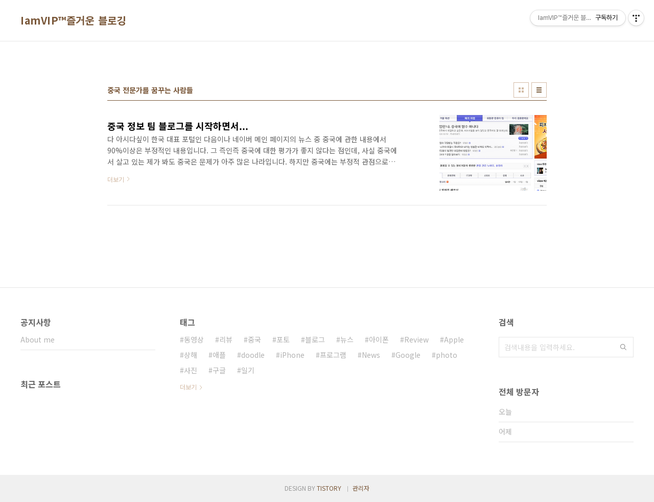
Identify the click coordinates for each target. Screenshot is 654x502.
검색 (623, 347)
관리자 (361, 488)
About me (37, 339)
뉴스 (347, 339)
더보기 (188, 386)
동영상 (194, 339)
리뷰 (225, 339)
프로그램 (333, 355)
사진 (190, 370)
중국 (254, 339)
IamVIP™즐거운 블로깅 (73, 20)
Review (416, 339)
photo (446, 355)
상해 (190, 355)
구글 (219, 370)
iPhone (292, 355)
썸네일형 (521, 90)
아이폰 (379, 339)
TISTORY (329, 488)
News (371, 355)
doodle (253, 355)
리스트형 (539, 90)
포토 (283, 339)
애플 (219, 355)
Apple (454, 339)
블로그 (315, 339)
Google (408, 355)
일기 (247, 370)
